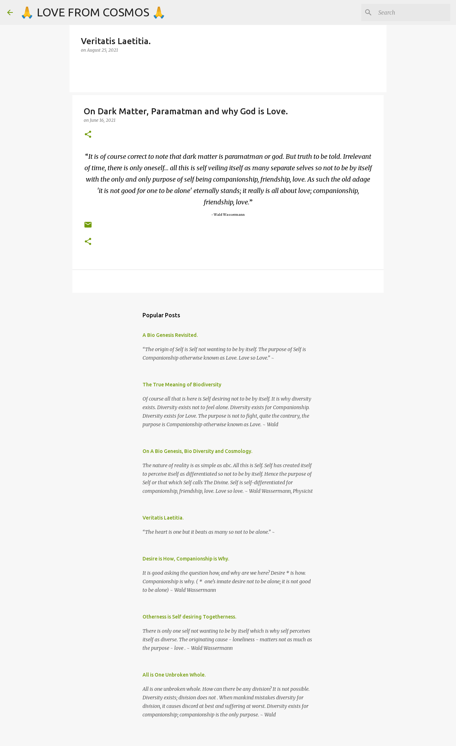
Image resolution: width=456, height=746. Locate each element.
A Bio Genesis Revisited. (170, 335)
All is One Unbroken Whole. (174, 675)
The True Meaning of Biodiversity (181, 384)
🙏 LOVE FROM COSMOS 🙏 (93, 12)
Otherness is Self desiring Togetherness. (189, 617)
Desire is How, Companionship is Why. (185, 559)
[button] (88, 135)
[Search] (412, 12)
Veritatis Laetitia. (162, 518)
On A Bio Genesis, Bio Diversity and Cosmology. (197, 451)
